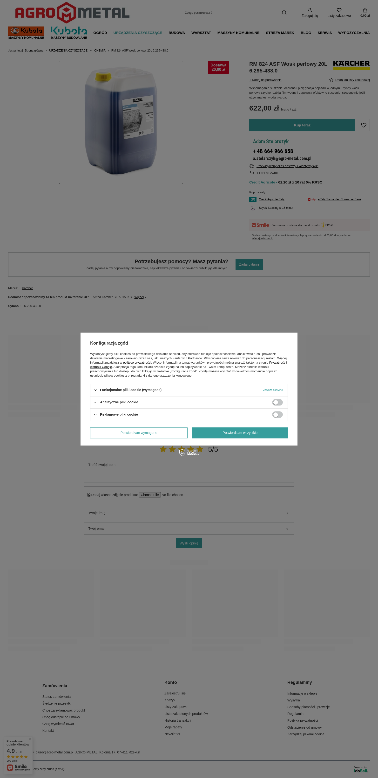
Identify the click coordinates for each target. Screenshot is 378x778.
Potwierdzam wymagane (139, 433)
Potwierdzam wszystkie (240, 433)
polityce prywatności (137, 362)
